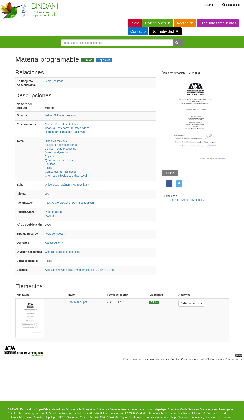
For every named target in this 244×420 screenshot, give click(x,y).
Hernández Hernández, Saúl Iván (65, 131)
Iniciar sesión (231, 4)
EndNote (175, 199)
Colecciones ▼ (158, 23)
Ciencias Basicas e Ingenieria (62, 251)
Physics (49, 156)
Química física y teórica (59, 160)
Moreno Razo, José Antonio (61, 124)
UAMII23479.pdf (77, 302)
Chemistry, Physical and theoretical (66, 175)
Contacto (138, 31)
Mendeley (198, 199)
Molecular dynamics (57, 152)
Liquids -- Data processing (60, 148)
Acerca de (185, 23)
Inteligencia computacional (61, 144)
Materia (49, 215)
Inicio (134, 23)
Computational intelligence (61, 171)
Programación (53, 211)
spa (47, 193)
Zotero (186, 199)
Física (48, 167)
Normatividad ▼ (165, 31)
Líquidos (50, 164)
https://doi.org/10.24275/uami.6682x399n (69, 202)
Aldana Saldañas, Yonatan (61, 115)
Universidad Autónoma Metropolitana (67, 184)
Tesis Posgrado (54, 81)
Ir (177, 42)
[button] (210, 5)
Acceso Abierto (54, 242)
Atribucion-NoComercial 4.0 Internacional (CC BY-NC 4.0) (79, 269)
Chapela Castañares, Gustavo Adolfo (67, 128)
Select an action (191, 303)
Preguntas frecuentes (218, 23)
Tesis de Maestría (55, 233)
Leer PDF (170, 172)
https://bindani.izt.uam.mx (186, 417)
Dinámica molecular (57, 140)
